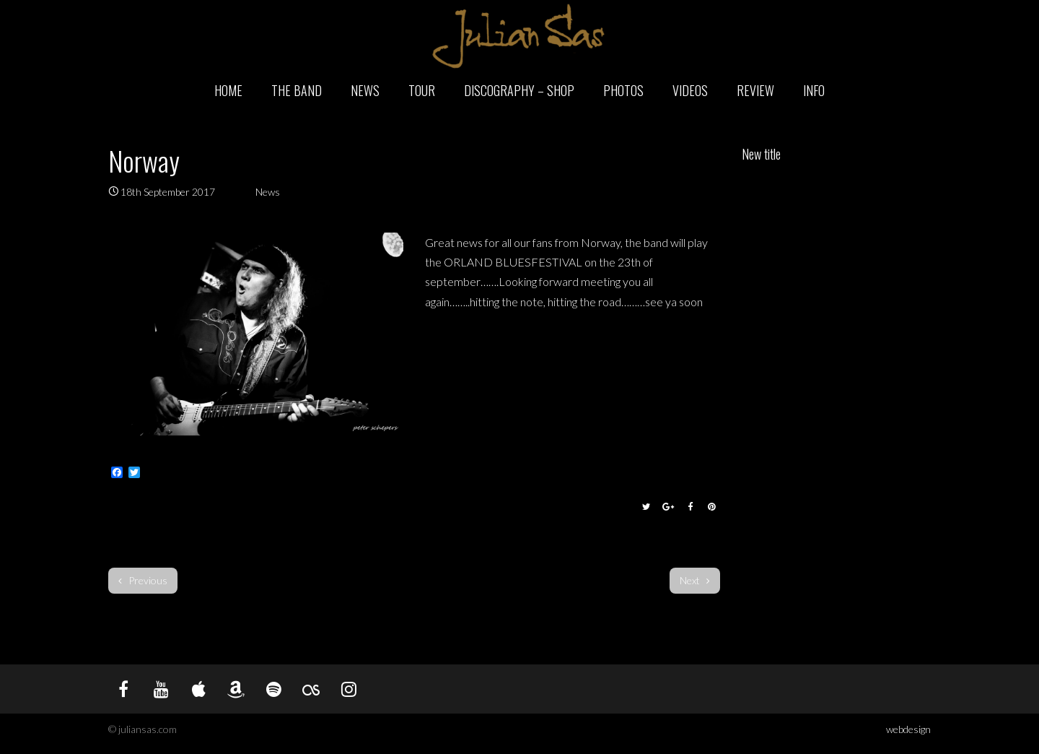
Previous (142, 580)
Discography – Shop (519, 90)
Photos (623, 90)
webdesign (908, 729)
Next (695, 580)
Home (228, 90)
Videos (690, 90)
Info (814, 90)
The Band (296, 90)
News (365, 90)
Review (755, 90)
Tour (421, 90)
